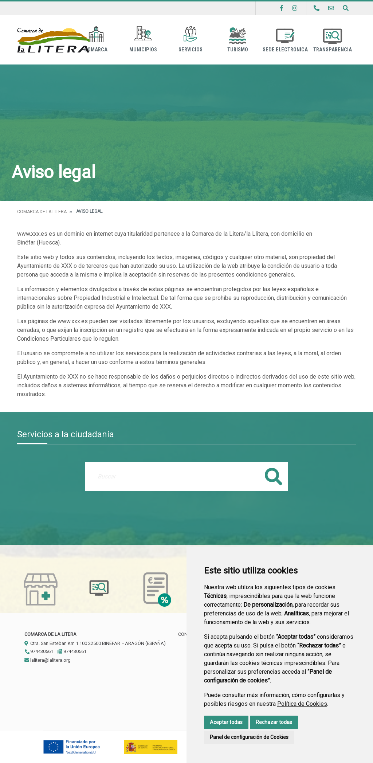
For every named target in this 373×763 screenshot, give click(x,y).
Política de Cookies (302, 703)
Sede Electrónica (285, 39)
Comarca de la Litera (42, 211)
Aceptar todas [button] (226, 722)
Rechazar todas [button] (274, 722)
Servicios (190, 39)
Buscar (273, 476)
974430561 (38, 651)
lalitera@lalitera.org (47, 660)
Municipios (143, 39)
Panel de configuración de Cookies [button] (249, 737)
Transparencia (332, 39)
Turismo (237, 39)
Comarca (95, 39)
